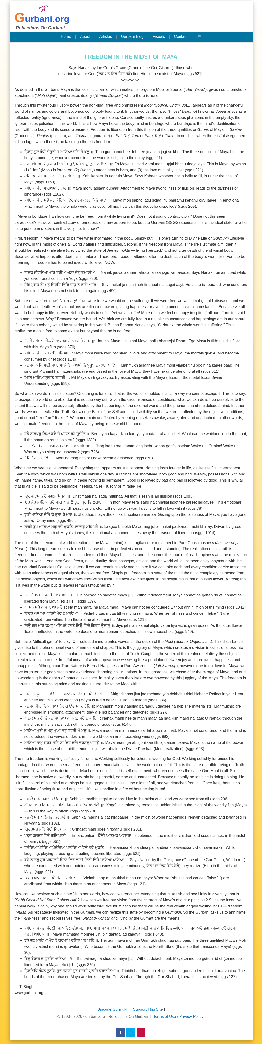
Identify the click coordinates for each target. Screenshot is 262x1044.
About (85, 37)
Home (66, 37)
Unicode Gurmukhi (113, 1009)
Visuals (159, 37)
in (140, 1032)
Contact (180, 37)
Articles (105, 37)
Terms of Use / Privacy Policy (178, 1016)
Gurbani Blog (132, 37)
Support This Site (148, 1009)
